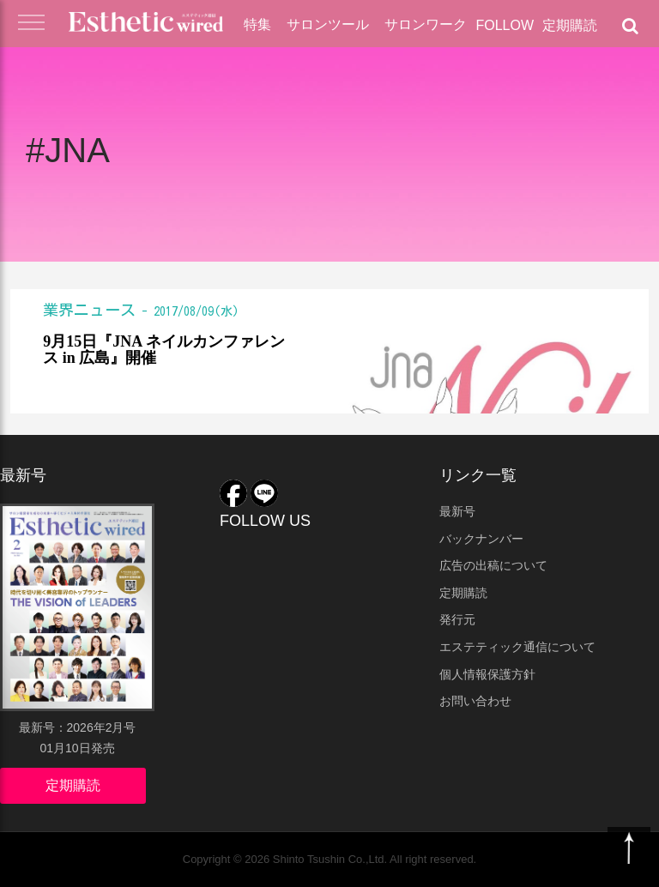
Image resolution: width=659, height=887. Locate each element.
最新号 (457, 511)
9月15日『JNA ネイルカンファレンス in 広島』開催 (164, 350)
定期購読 (569, 25)
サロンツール (328, 24)
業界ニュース (89, 309)
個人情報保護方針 (487, 674)
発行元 (457, 619)
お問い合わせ (475, 701)
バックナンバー (481, 539)
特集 (257, 24)
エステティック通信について (517, 647)
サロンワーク (425, 24)
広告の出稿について (493, 565)
